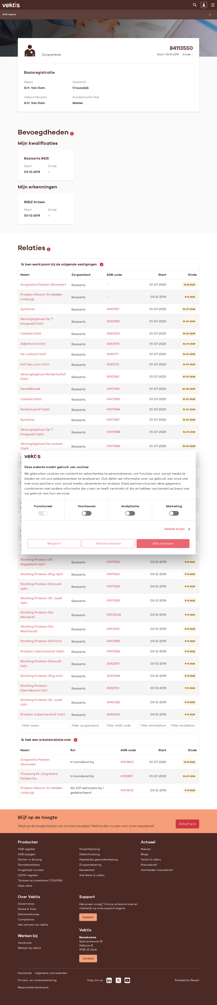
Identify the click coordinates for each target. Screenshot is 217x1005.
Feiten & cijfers (151, 859)
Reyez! (195, 980)
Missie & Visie (27, 908)
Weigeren (54, 543)
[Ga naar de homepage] (11, 5)
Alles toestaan (163, 543)
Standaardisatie (29, 864)
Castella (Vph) (31, 399)
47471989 (113, 446)
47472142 (113, 629)
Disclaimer (25, 973)
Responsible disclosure (33, 987)
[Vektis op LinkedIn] (109, 980)
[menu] (213, 5)
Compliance (26, 919)
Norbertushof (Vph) (35, 409)
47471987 (113, 419)
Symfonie (27, 309)
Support (88, 917)
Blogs (144, 854)
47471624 (113, 562)
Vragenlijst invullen (31, 869)
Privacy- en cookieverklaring (37, 980)
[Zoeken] (195, 5)
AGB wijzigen (26, 854)
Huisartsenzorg (89, 849)
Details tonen (174, 529)
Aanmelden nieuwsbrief (156, 869)
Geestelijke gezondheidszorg (98, 859)
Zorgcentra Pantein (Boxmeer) (43, 284)
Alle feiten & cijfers (91, 875)
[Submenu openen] (210, 14)
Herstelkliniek (30, 389)
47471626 (113, 586)
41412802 (127, 762)
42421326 (113, 702)
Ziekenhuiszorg (89, 854)
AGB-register (26, 849)
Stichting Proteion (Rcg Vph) (41, 574)
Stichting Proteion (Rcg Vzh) (41, 676)
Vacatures (25, 942)
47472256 (113, 651)
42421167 (113, 309)
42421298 (113, 676)
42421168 (113, 321)
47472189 (113, 641)
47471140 (113, 389)
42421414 (113, 714)
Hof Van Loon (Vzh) (34, 364)
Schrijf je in (187, 824)
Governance (26, 903)
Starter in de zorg (30, 859)
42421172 (113, 364)
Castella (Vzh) (30, 333)
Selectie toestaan (108, 543)
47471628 (113, 600)
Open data (25, 885)
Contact (88, 958)
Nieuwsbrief (149, 864)
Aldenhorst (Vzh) (33, 344)
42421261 (113, 376)
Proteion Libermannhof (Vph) (42, 651)
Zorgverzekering (90, 864)
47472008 (114, 615)
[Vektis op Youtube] (127, 980)
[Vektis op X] (118, 980)
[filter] (44, 725)
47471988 (113, 432)
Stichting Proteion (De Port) (41, 641)
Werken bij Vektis (29, 948)
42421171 (113, 354)
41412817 (127, 776)
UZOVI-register (28, 875)
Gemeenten (87, 869)
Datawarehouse (28, 914)
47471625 (113, 574)
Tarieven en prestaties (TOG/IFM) (40, 880)
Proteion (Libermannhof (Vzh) (42, 714)
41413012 (127, 790)
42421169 (113, 333)
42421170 (113, 344)
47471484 (113, 409)
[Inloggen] (204, 5)
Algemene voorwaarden (51, 973)
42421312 (113, 688)
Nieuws (146, 849)
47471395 (113, 399)
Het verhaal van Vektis (33, 924)
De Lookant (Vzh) (33, 354)
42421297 (113, 663)
